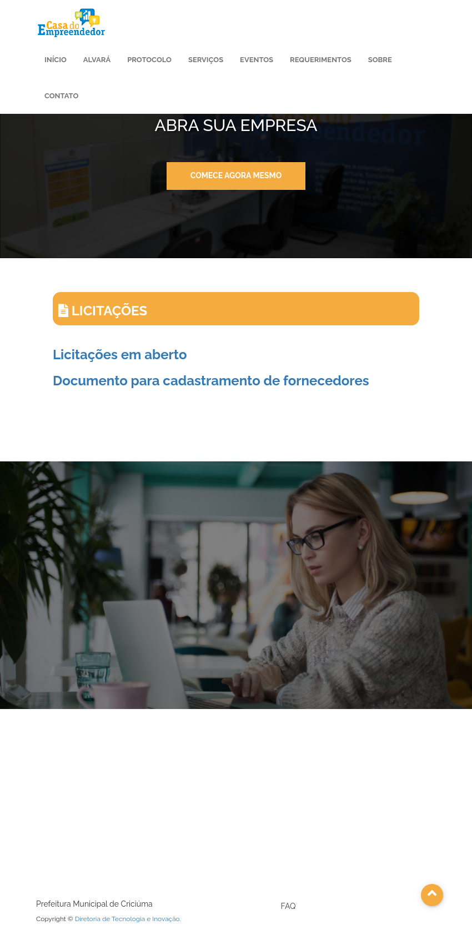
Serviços (205, 60)
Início (55, 60)
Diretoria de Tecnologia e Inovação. (128, 919)
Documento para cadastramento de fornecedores (211, 381)
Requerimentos (321, 60)
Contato (61, 96)
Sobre (380, 60)
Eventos (256, 60)
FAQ (288, 906)
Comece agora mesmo (236, 175)
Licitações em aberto (120, 354)
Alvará (97, 60)
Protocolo (149, 60)
